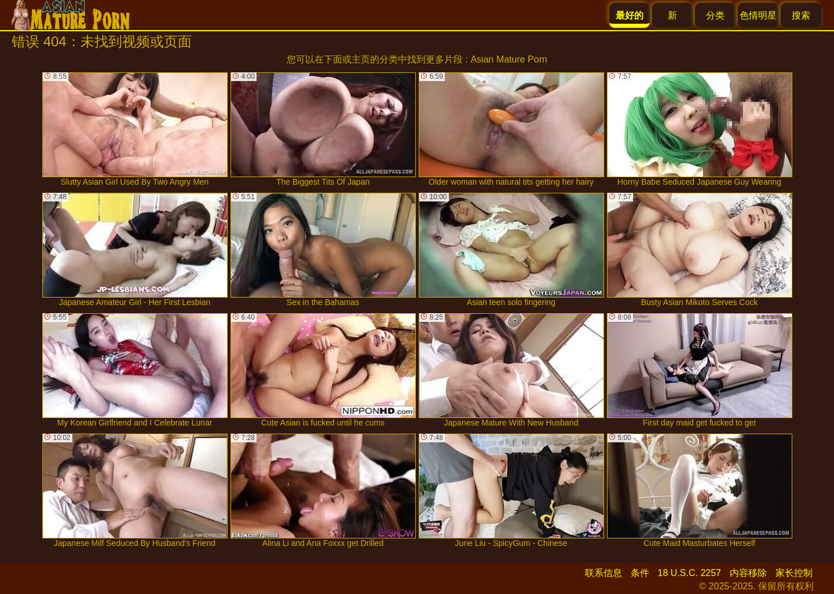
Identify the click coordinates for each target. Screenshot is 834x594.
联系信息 (603, 573)
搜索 (801, 15)
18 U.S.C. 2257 (689, 573)
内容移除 (748, 573)
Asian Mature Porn (508, 59)
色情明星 (758, 15)
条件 (640, 573)
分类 (715, 15)
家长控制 (794, 573)
